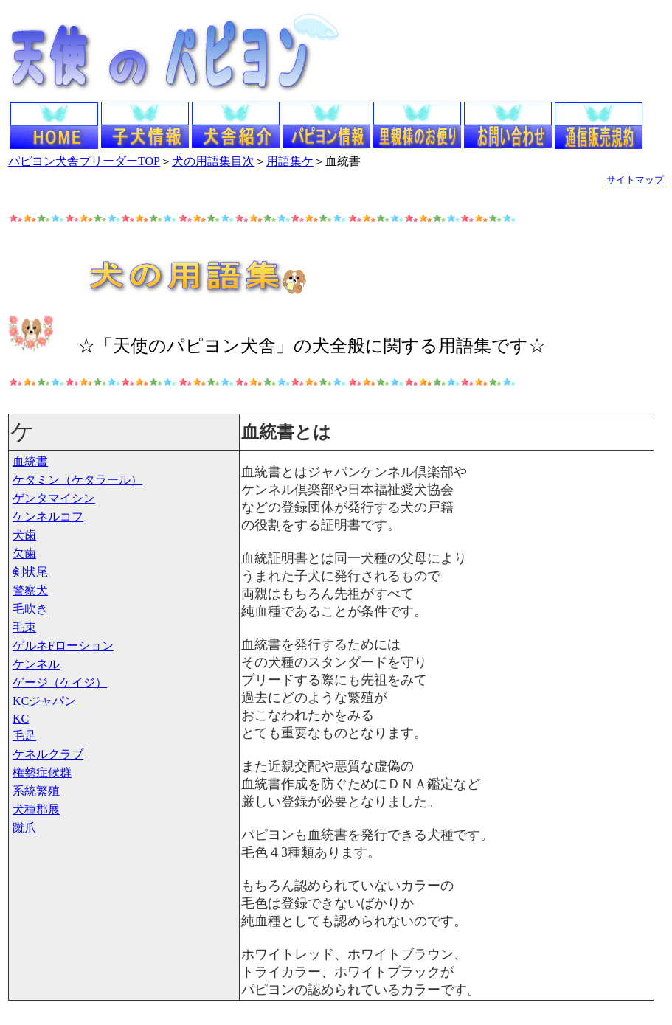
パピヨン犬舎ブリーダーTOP (84, 161)
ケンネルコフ (48, 516)
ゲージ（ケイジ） (60, 682)
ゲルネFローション (63, 645)
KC (21, 718)
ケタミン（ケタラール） (77, 479)
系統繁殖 (36, 791)
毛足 (24, 735)
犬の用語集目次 (213, 161)
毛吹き (30, 608)
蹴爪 (24, 827)
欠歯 (24, 553)
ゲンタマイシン (54, 498)
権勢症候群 (42, 772)
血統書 (30, 461)
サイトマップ (635, 179)
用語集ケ (290, 161)
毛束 (24, 627)
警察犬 (30, 590)
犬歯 (24, 535)
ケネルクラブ (48, 754)
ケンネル (36, 664)
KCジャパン (44, 701)
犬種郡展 (36, 809)
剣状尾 (30, 572)
